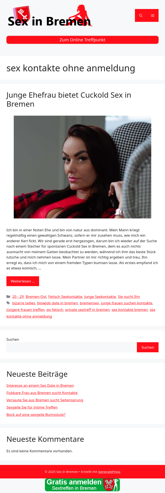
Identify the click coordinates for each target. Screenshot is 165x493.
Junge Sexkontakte (100, 296)
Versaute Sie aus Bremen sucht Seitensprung (44, 399)
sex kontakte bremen (130, 309)
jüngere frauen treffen (25, 309)
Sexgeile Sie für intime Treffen (32, 407)
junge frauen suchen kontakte (126, 302)
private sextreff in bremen (87, 309)
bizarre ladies (23, 302)
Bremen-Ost (36, 296)
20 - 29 (18, 296)
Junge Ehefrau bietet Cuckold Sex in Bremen (68, 99)
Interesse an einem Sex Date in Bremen (40, 385)
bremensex (89, 302)
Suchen (12, 339)
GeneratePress (109, 471)
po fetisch (54, 309)
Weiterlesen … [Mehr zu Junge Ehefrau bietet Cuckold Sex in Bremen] (23, 281)
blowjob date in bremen (57, 302)
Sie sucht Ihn (129, 296)
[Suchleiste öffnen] (141, 15)
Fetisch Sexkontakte (65, 296)
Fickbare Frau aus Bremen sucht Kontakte (42, 392)
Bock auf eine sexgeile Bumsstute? (35, 414)
